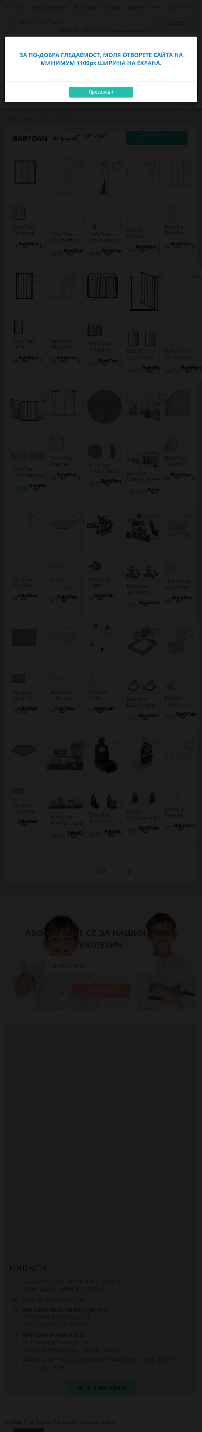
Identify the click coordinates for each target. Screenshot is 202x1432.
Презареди (101, 92)
